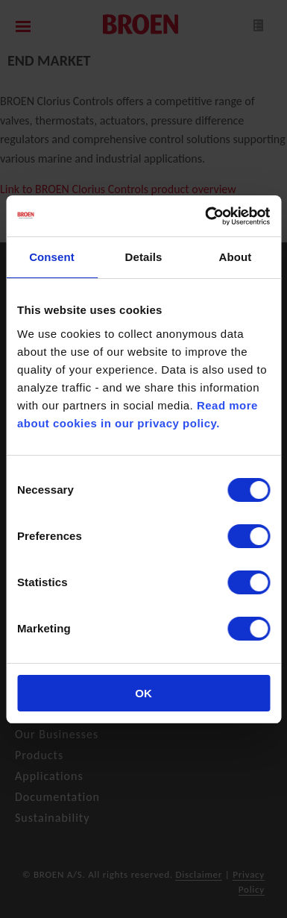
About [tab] (235, 257)
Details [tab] (144, 257)
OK (143, 693)
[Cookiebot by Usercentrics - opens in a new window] (206, 216)
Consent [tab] (52, 257)
